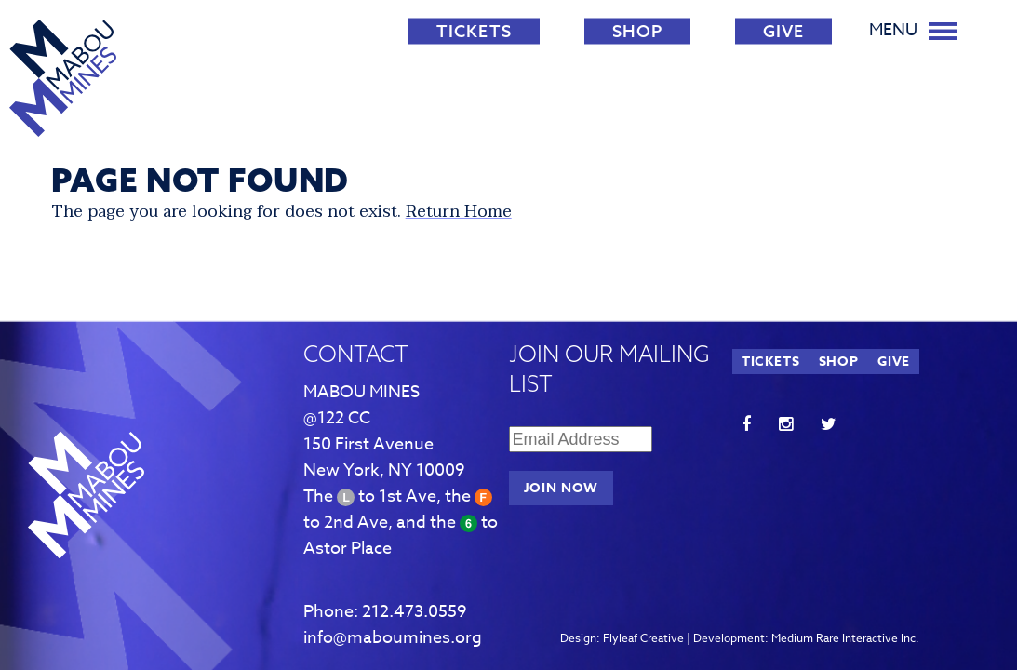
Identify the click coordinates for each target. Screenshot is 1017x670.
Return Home (459, 211)
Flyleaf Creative (643, 638)
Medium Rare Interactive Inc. (845, 638)
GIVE (783, 31)
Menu (913, 30)
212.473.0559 (414, 611)
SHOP (637, 31)
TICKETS (474, 31)
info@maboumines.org (392, 637)
